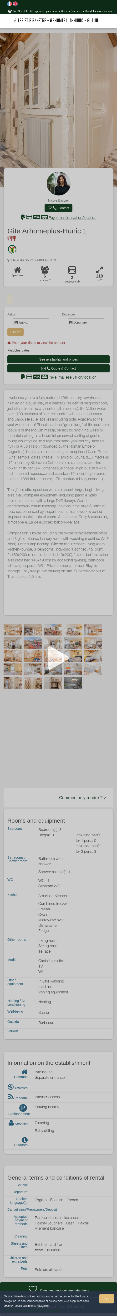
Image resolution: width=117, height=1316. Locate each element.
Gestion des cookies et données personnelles (31, 1310)
